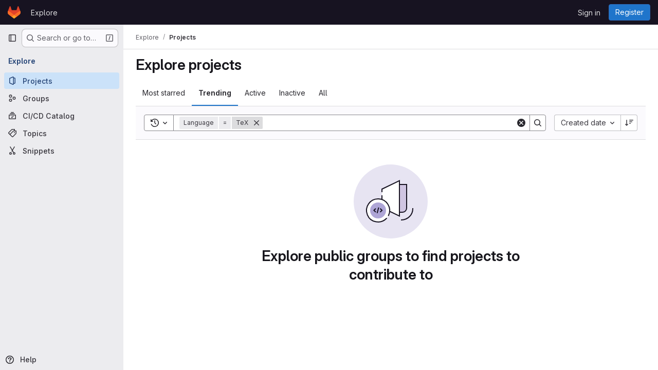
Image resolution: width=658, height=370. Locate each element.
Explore (44, 12)
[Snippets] (61, 150)
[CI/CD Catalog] (61, 115)
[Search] (389, 123)
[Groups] (61, 98)
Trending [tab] (214, 92)
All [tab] (323, 92)
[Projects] (61, 80)
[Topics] (61, 133)
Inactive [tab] (292, 92)
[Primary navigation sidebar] (12, 38)
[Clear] (521, 123)
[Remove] (256, 123)
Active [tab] (255, 92)
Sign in (589, 12)
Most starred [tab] (163, 92)
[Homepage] (14, 12)
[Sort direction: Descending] (629, 123)
